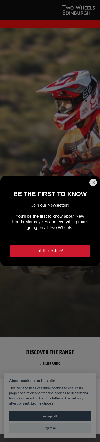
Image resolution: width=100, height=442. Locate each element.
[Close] (93, 182)
